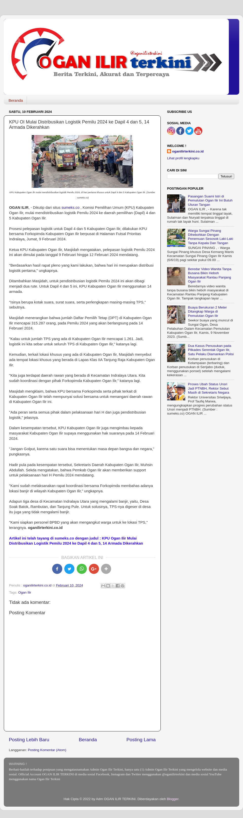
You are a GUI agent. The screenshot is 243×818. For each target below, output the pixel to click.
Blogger (172, 799)
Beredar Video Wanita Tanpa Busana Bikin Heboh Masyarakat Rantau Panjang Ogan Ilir (209, 275)
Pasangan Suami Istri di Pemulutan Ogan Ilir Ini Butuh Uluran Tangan (210, 200)
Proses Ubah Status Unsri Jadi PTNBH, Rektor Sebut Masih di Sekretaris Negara (208, 388)
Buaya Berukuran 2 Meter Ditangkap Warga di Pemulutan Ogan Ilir (207, 311)
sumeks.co (70, 208)
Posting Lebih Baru (29, 739)
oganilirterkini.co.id (188, 151)
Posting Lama (141, 739)
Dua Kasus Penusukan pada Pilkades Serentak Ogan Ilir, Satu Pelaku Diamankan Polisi (211, 350)
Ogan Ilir (24, 592)
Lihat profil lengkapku (183, 158)
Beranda (16, 100)
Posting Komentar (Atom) (47, 750)
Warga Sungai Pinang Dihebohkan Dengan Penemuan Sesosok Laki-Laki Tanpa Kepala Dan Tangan (210, 237)
